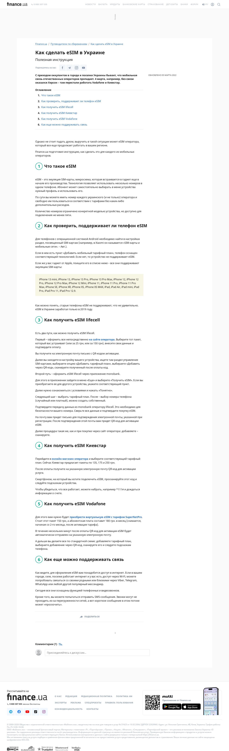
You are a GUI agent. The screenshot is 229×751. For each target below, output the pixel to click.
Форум (194, 4)
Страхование (156, 4)
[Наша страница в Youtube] (83, 68)
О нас (58, 696)
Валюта (103, 4)
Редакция (71, 696)
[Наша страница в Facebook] (62, 68)
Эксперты (61, 703)
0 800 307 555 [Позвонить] (39, 4)
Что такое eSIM (50, 95)
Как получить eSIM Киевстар (59, 113)
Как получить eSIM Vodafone (59, 119)
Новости (90, 4)
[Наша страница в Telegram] (69, 68)
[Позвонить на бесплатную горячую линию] (27, 704)
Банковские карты (134, 4)
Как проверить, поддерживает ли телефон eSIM (71, 101)
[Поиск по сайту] (219, 4)
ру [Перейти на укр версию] (205, 4)
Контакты (93, 709)
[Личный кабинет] (212, 4)
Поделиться (92, 617)
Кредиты (115, 4)
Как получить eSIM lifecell (57, 107)
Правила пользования (119, 703)
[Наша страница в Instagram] (76, 68)
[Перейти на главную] (17, 4)
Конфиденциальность (69, 709)
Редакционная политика (96, 696)
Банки (184, 4)
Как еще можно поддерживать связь (64, 124)
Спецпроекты (93, 703)
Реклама (76, 703)
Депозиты (172, 4)
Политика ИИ (124, 696)
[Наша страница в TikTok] (35, 712)
